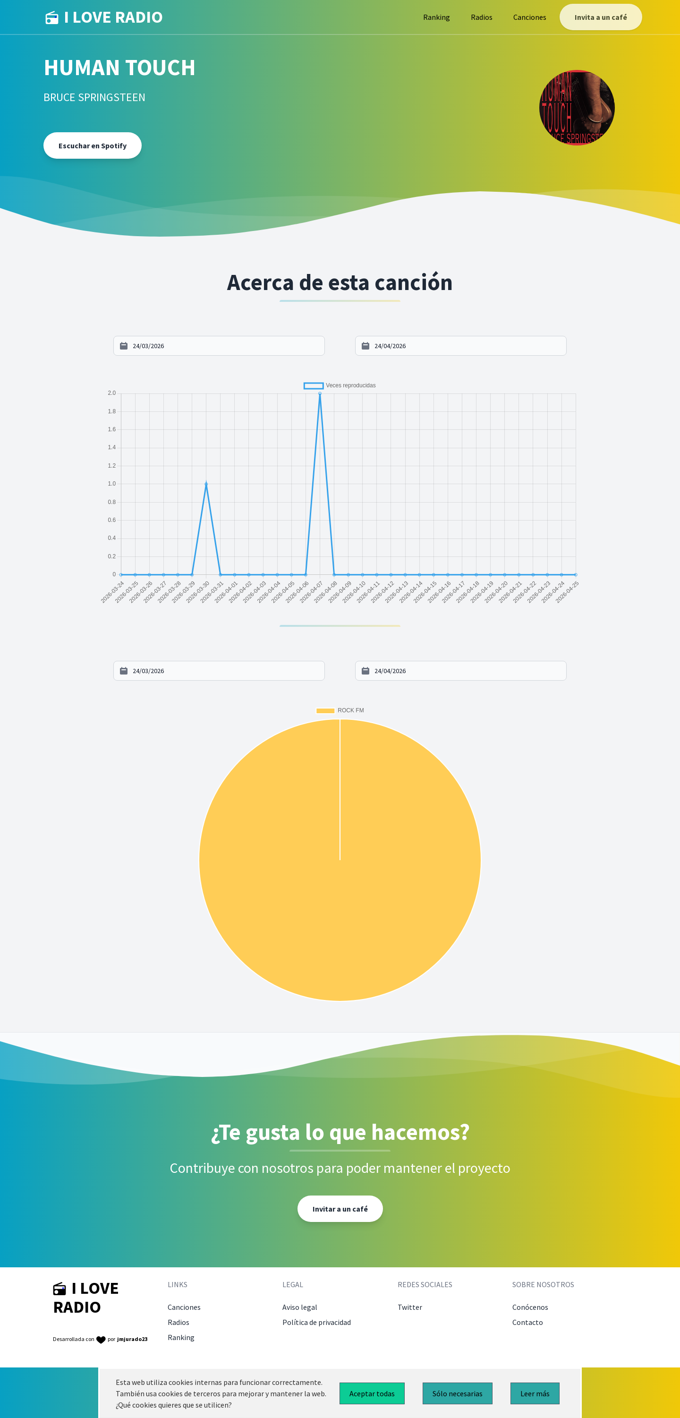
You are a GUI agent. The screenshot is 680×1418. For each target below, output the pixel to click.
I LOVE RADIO (104, 17)
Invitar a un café (340, 1208)
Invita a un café (601, 17)
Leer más (535, 1393)
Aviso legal (299, 1307)
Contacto (527, 1322)
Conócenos (530, 1307)
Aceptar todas (372, 1393)
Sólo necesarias (458, 1393)
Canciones (529, 17)
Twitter (410, 1307)
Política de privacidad (316, 1322)
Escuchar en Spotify (93, 145)
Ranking (436, 17)
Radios (482, 17)
